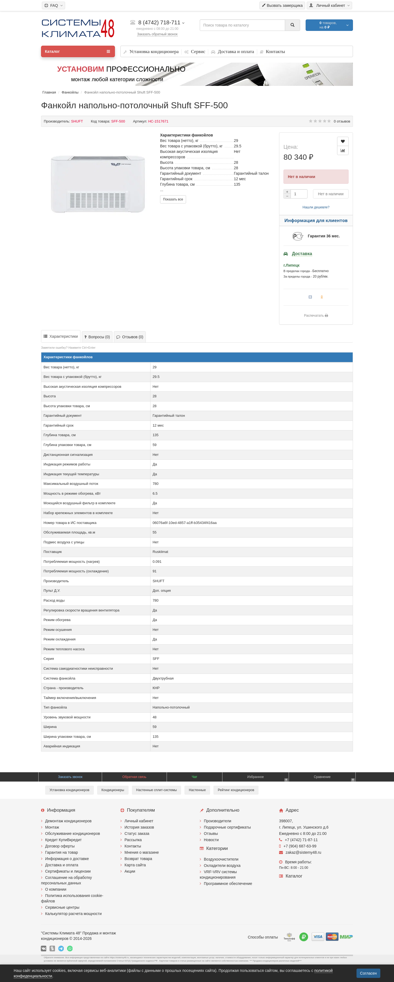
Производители (217, 821)
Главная (49, 92)
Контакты (132, 846)
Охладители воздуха (222, 865)
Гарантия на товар (61, 852)
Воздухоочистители (221, 859)
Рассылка (133, 840)
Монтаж (52, 827)
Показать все (173, 199)
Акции (129, 871)
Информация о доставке (67, 858)
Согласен (368, 973)
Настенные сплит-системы (156, 790)
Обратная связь (134, 777)
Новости (211, 840)
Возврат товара (138, 858)
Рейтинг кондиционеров (236, 790)
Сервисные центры (62, 907)
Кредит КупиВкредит (63, 840)
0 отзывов (342, 121)
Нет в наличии (331, 194)
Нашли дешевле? (316, 207)
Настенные (197, 790)
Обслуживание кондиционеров (72, 833)
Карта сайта (135, 865)
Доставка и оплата (61, 865)
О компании (55, 889)
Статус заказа (136, 833)
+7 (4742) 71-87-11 (298, 840)
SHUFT (77, 121)
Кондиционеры (113, 790)
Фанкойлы (70, 92)
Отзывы (211, 833)
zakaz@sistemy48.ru (300, 852)
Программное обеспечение (228, 883)
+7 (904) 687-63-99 (297, 846)
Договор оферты (60, 846)
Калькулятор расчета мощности (73, 913)
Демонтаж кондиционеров (68, 821)
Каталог (77, 51)
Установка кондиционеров (69, 790)
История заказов (139, 827)
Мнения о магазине (141, 852)
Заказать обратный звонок (157, 34)
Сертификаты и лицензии (68, 871)
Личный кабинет (138, 821)
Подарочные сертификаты (227, 827)
